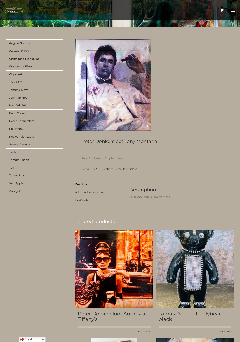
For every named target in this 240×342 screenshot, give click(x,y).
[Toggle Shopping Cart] (222, 10)
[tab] (95, 184)
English (26, 339)
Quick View (145, 331)
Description (82, 184)
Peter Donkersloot (125, 169)
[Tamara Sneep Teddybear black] (195, 269)
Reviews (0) (82, 199)
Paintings (107, 169)
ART (98, 169)
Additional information (89, 192)
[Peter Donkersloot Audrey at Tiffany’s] (114, 269)
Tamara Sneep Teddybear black (190, 316)
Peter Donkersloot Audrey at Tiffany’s (112, 316)
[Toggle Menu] (233, 10)
